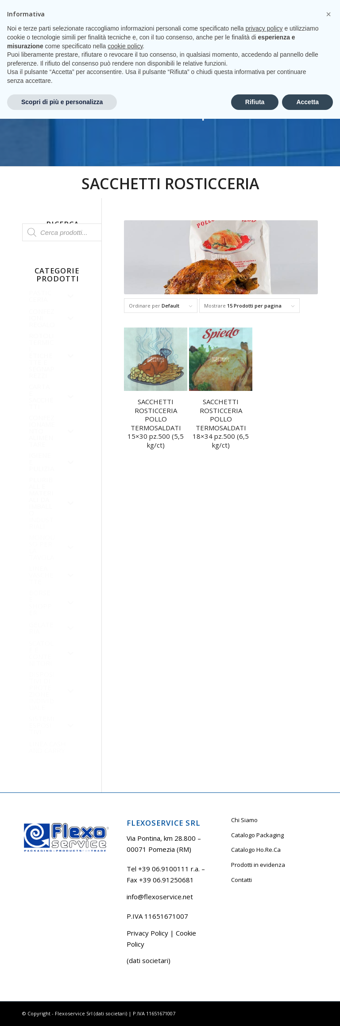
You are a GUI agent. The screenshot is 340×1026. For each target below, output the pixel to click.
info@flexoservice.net (160, 896)
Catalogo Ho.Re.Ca (256, 850)
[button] (328, 921)
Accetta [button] (307, 1008)
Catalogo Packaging (257, 835)
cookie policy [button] (125, 952)
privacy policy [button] (264, 935)
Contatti (241, 880)
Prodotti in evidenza (258, 865)
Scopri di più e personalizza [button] (62, 1008)
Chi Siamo (244, 820)
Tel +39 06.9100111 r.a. (49, 6)
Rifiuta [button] (255, 1008)
